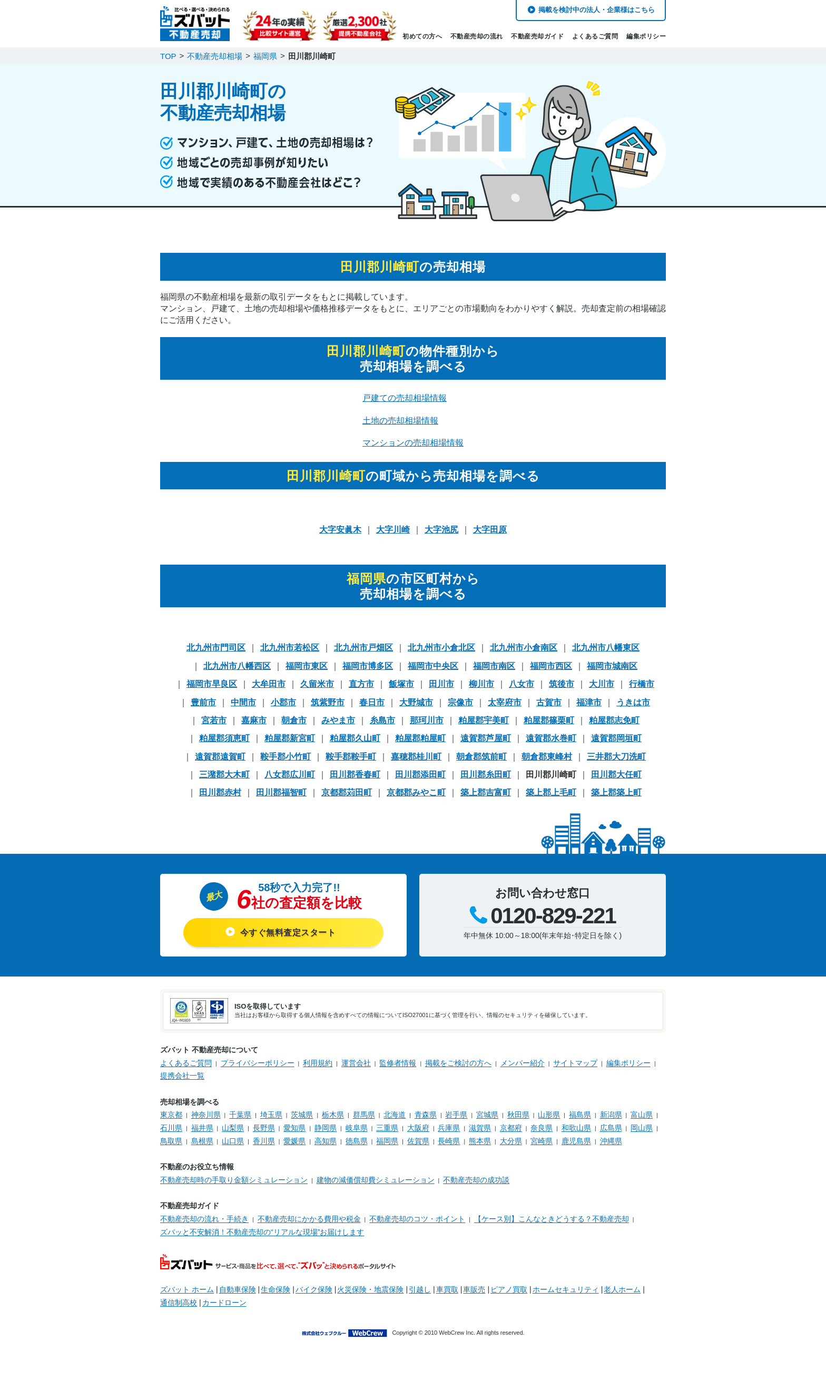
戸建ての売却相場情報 (404, 397)
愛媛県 (294, 1141)
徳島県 (357, 1141)
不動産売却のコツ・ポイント (417, 1219)
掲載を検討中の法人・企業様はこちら (596, 10)
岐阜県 (357, 1127)
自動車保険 (237, 1289)
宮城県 (487, 1114)
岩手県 (456, 1114)
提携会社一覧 (182, 1075)
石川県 (171, 1127)
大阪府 (418, 1127)
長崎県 (449, 1141)
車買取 (447, 1289)
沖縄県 (611, 1141)
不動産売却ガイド (537, 36)
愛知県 (294, 1127)
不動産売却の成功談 (476, 1180)
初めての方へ (422, 36)
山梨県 (233, 1127)
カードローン (224, 1302)
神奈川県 (206, 1114)
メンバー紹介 (522, 1063)
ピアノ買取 (508, 1289)
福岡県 (387, 1141)
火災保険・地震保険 (370, 1289)
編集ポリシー (646, 36)
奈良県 (541, 1127)
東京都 (171, 1114)
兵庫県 (449, 1127)
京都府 (511, 1127)
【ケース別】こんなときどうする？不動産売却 (551, 1219)
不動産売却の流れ (476, 36)
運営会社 (356, 1063)
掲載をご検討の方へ (458, 1063)
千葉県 (240, 1114)
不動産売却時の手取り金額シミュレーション (234, 1180)
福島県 (580, 1114)
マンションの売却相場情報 (413, 442)
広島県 (611, 1127)
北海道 (395, 1114)
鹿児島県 (576, 1141)
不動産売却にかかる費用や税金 (309, 1219)
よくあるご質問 (595, 36)
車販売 (474, 1289)
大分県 (511, 1141)
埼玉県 (271, 1114)
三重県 (387, 1127)
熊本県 (480, 1141)
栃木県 (333, 1114)
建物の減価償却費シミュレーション (376, 1180)
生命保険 (275, 1289)
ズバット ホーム (187, 1289)
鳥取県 (171, 1141)
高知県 (325, 1141)
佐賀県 (418, 1141)
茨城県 (302, 1114)
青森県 (426, 1114)
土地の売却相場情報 (400, 420)
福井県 (202, 1127)
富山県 (642, 1114)
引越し (420, 1289)
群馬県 (364, 1114)
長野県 (264, 1127)
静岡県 (325, 1127)
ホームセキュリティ (566, 1289)
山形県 (549, 1114)
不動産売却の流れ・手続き (204, 1219)
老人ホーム (622, 1289)
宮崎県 (541, 1141)
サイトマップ (575, 1063)
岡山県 (642, 1127)
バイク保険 (314, 1289)
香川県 (264, 1141)
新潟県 (611, 1114)
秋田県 (518, 1114)
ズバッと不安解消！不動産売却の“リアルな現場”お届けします (262, 1232)
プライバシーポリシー (257, 1063)
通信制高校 (178, 1302)
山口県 (233, 1141)
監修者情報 (397, 1063)
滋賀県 (480, 1127)
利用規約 (317, 1063)
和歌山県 (576, 1127)
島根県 (202, 1141)
